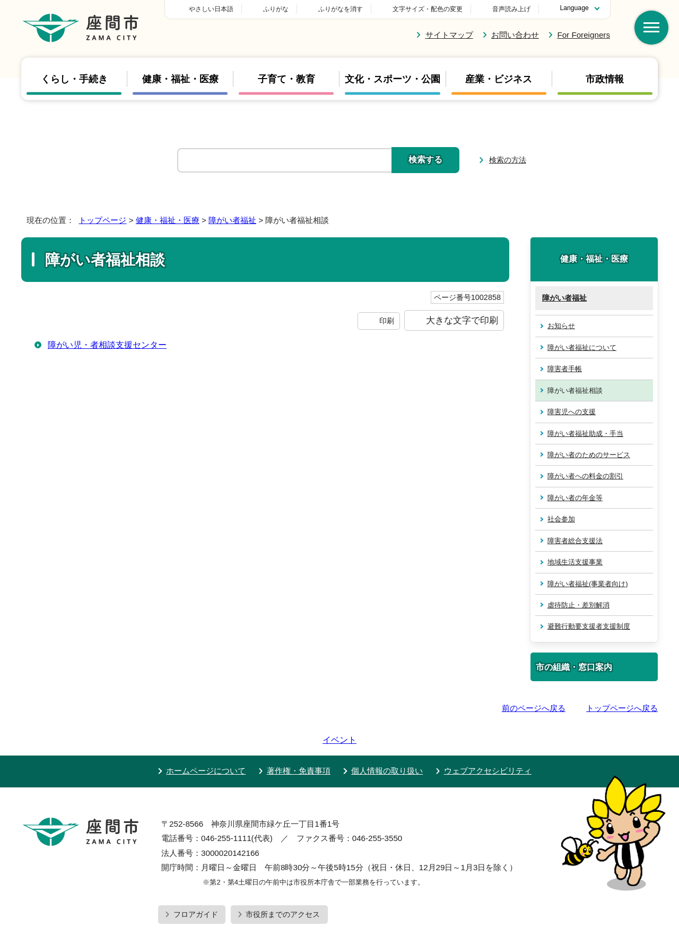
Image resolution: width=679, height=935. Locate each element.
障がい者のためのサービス (588, 455)
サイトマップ (449, 34)
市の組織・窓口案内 (574, 667)
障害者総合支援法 (575, 541)
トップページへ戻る (622, 708)
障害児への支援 (571, 412)
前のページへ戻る (533, 708)
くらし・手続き (74, 79)
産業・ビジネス (498, 79)
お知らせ (561, 326)
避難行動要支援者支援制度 (588, 626)
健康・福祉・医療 (180, 79)
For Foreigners (583, 34)
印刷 (386, 320)
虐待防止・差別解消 (578, 605)
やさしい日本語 (285, 9)
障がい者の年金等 (575, 498)
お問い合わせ (515, 34)
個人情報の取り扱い (387, 740)
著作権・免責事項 (298, 740)
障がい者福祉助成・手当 (585, 434)
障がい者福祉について (581, 347)
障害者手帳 (564, 369)
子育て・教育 (286, 79)
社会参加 (561, 519)
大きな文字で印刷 (462, 320)
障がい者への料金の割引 (585, 476)
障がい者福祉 (232, 220)
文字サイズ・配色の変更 (428, 9)
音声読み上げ (511, 9)
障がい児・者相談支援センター (107, 344)
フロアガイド (195, 884)
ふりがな (350, 9)
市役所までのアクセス (283, 884)
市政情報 (605, 79)
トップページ (102, 220)
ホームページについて (206, 740)
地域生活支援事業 (575, 562)
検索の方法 (507, 160)
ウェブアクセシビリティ (488, 740)
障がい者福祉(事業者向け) (587, 584)
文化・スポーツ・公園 (392, 79)
